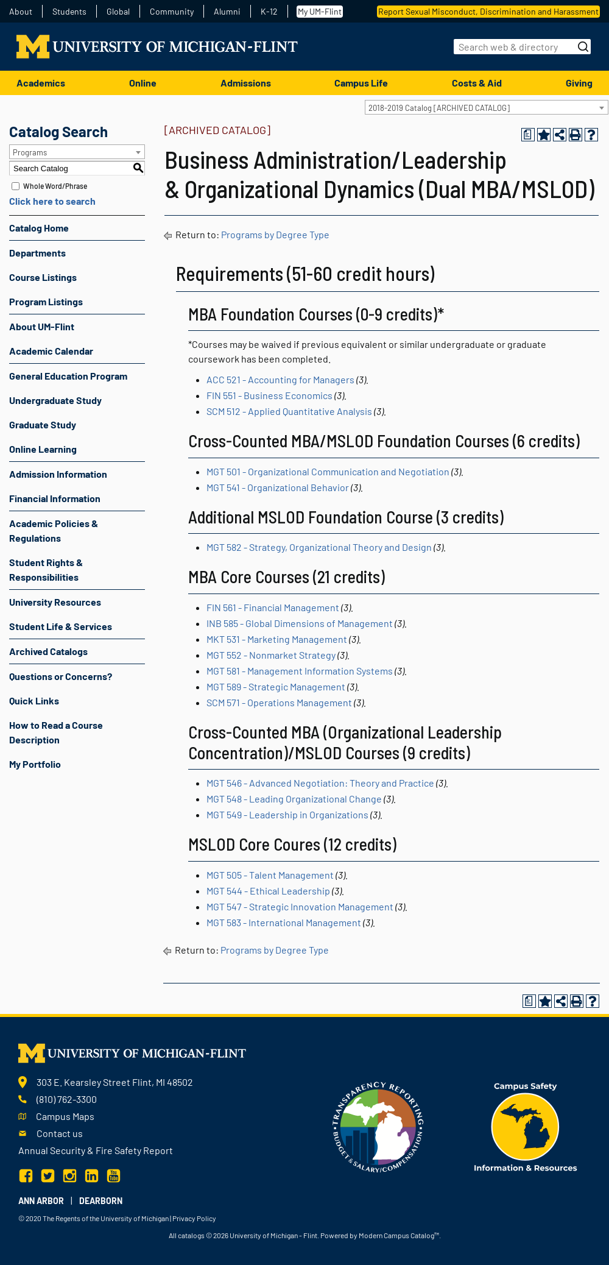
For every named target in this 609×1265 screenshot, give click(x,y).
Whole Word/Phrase (55, 186)
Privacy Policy (194, 1218)
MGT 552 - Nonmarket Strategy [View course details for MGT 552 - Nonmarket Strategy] (271, 655)
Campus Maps (65, 1116)
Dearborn (100, 1201)
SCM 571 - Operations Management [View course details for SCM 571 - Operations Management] (279, 702)
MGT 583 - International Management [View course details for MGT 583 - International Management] (283, 922)
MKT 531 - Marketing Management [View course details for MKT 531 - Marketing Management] (276, 639)
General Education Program (68, 375)
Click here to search (52, 201)
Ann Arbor (41, 1201)
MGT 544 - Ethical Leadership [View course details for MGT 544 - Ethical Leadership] (268, 890)
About (20, 11)
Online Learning (43, 449)
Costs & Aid (477, 82)
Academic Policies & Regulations (53, 530)
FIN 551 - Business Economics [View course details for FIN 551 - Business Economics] (269, 395)
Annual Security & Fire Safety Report (95, 1150)
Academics (40, 82)
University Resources (55, 602)
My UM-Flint (320, 11)
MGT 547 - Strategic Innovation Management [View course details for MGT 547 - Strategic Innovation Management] (299, 906)
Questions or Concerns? (60, 676)
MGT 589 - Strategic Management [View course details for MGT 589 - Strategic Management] (275, 686)
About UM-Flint (41, 326)
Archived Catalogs (48, 651)
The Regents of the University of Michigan (106, 1218)
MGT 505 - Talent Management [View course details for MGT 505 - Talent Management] (270, 875)
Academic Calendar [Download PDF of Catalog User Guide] (51, 350)
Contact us (60, 1133)
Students (69, 11)
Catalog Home (39, 227)
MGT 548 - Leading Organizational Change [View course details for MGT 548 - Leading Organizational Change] (294, 798)
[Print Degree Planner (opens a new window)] (528, 134)
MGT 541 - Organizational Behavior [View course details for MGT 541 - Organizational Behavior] (277, 487)
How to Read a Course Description (56, 732)
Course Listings (43, 277)
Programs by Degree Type (275, 234)
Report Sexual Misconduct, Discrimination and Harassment (488, 11)
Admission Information (58, 474)
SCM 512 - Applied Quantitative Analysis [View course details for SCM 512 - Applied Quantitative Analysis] (289, 411)
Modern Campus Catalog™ (399, 1235)
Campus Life (361, 82)
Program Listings (46, 301)
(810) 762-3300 (67, 1099)
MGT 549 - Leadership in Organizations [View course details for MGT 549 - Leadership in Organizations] (287, 814)
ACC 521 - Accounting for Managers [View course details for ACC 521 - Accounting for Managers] (280, 379)
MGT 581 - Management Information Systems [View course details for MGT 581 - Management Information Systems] (299, 670)
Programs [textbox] (30, 152)
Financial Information (54, 498)
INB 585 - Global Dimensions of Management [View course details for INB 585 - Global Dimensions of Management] (299, 623)
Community (172, 11)
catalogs (191, 1235)
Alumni (227, 11)
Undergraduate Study (55, 400)
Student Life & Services (60, 626)
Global (118, 11)
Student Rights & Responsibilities (46, 569)
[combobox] (486, 107)
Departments (37, 252)
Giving (579, 82)
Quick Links (34, 700)
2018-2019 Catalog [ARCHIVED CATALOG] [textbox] (439, 108)
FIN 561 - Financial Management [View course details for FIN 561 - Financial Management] (272, 607)
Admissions (245, 82)
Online (143, 82)
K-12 (269, 11)
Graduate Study (42, 424)
